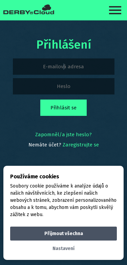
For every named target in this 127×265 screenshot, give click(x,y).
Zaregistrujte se (81, 145)
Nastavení (63, 248)
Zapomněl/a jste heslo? (63, 134)
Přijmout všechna (63, 233)
